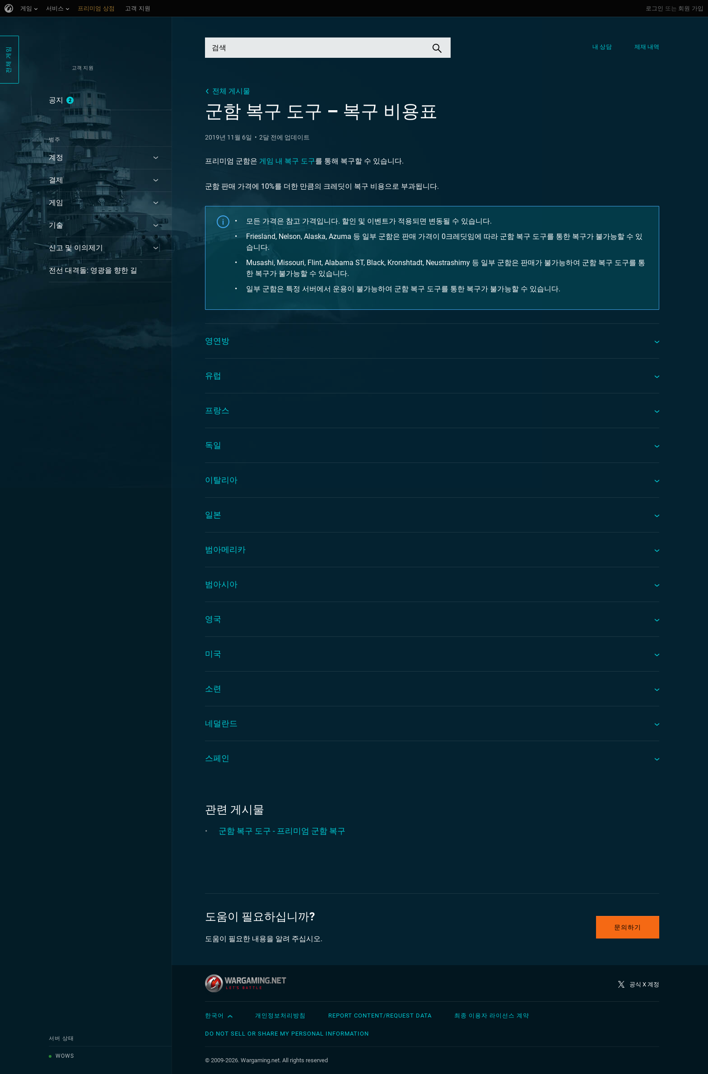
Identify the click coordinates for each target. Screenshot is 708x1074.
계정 (56, 157)
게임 (56, 202)
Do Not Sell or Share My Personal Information (287, 1033)
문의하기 (627, 927)
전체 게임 (8, 59)
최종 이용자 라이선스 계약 (491, 1015)
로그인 (654, 8)
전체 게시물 (231, 91)
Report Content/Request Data (380, 1015)
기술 (56, 225)
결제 (56, 180)
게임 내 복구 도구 (287, 161)
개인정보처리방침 (280, 1015)
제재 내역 (647, 46)
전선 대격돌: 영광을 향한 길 (93, 270)
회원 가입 (690, 8)
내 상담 (601, 46)
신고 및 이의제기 (76, 247)
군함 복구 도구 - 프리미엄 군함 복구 (282, 831)
